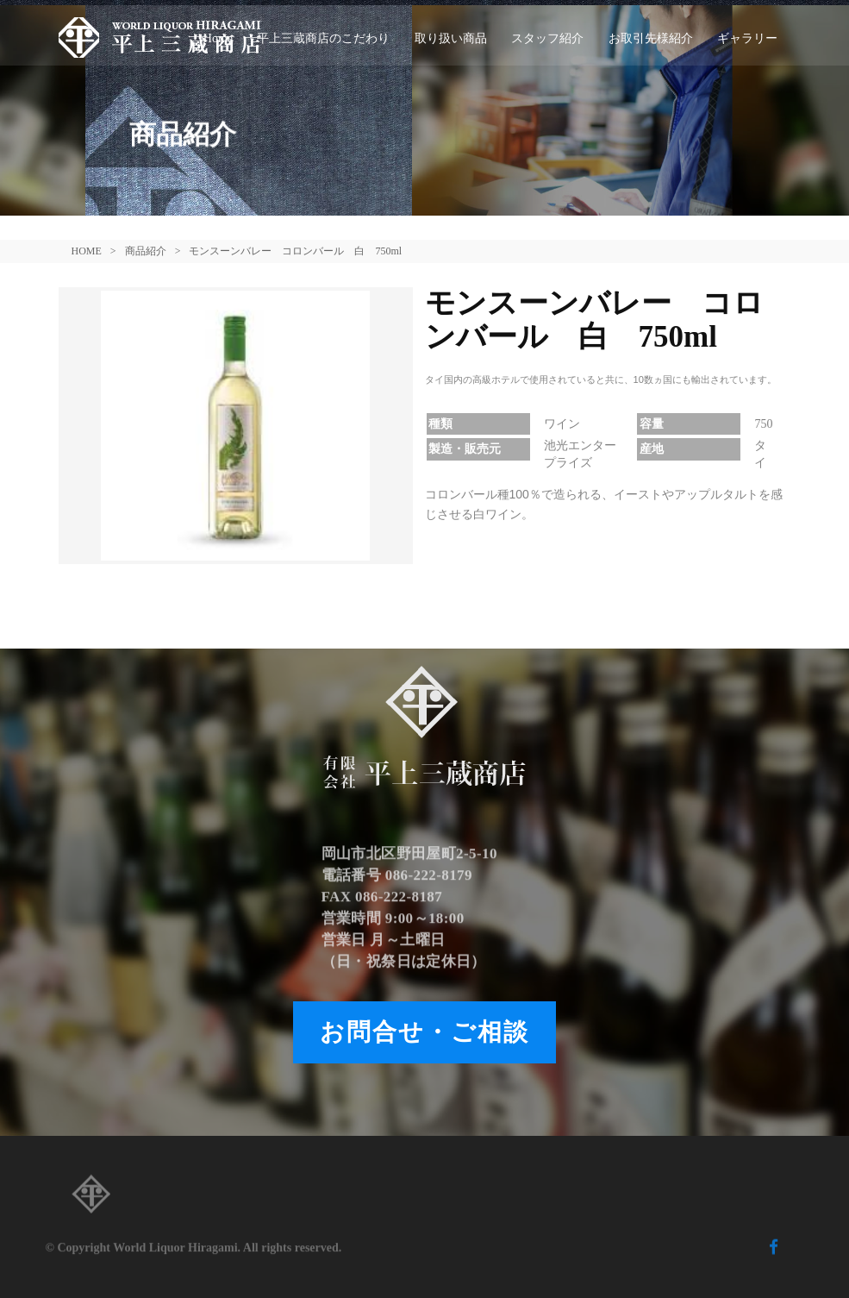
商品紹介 (145, 251)
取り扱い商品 (451, 38)
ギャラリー (747, 38)
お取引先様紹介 (651, 38)
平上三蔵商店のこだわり (323, 38)
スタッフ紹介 (547, 38)
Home (218, 38)
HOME (87, 251)
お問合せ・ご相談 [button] (424, 1032)
